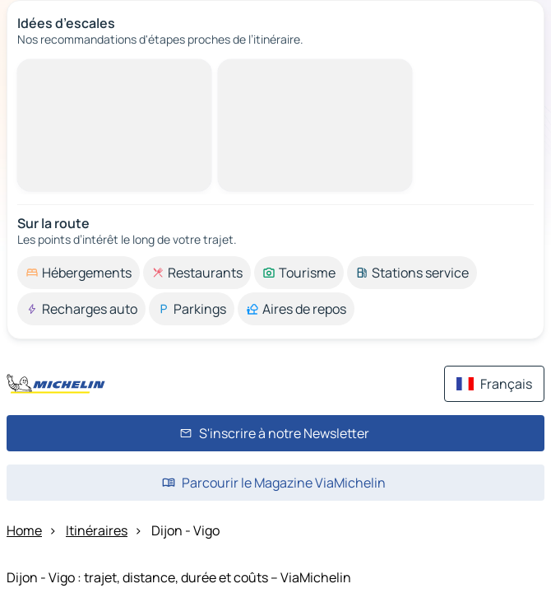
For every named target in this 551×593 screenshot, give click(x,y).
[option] (78, 272)
